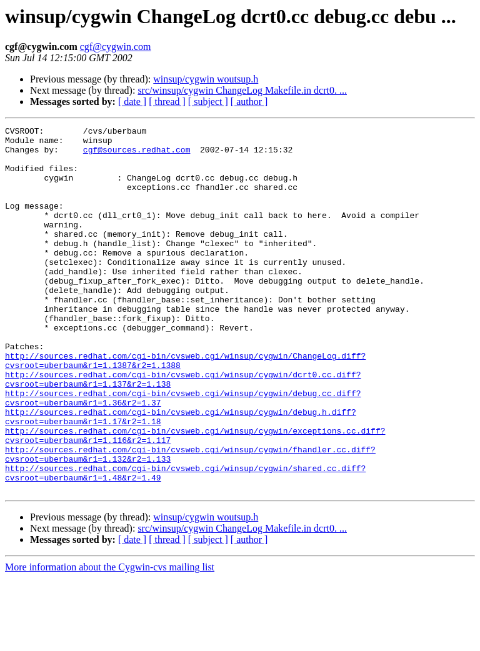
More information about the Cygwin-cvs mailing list (109, 640)
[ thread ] (167, 101)
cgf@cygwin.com (115, 46)
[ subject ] (208, 101)
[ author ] (249, 101)
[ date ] (132, 101)
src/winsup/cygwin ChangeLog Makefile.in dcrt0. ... (242, 90)
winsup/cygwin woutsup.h (205, 79)
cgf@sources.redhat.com (137, 155)
